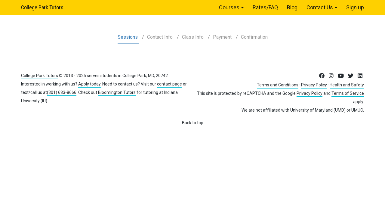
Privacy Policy (314, 84)
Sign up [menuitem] (355, 7)
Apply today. (89, 84)
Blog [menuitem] (292, 7)
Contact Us (321, 7)
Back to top (192, 122)
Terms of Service (347, 93)
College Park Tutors (42, 7)
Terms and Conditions (277, 84)
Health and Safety (347, 84)
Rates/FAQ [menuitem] (265, 7)
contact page (169, 84)
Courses (231, 7)
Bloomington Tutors (117, 92)
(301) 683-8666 (61, 92)
